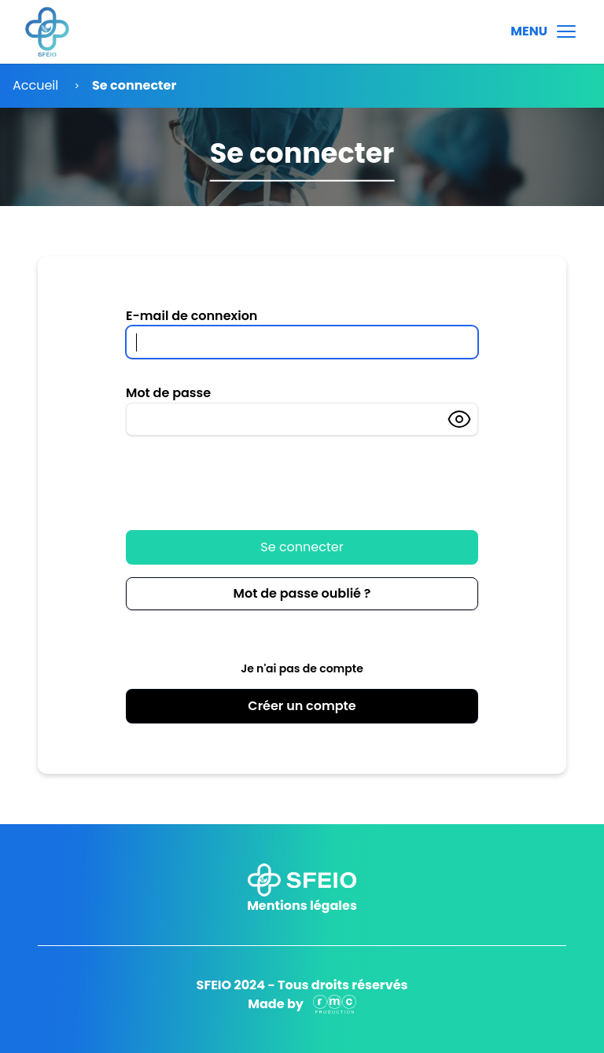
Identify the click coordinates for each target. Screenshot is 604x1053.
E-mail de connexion (191, 316)
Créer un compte (301, 706)
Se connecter (301, 547)
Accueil (35, 85)
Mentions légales (302, 906)
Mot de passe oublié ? (302, 593)
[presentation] (245, 474)
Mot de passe (168, 393)
